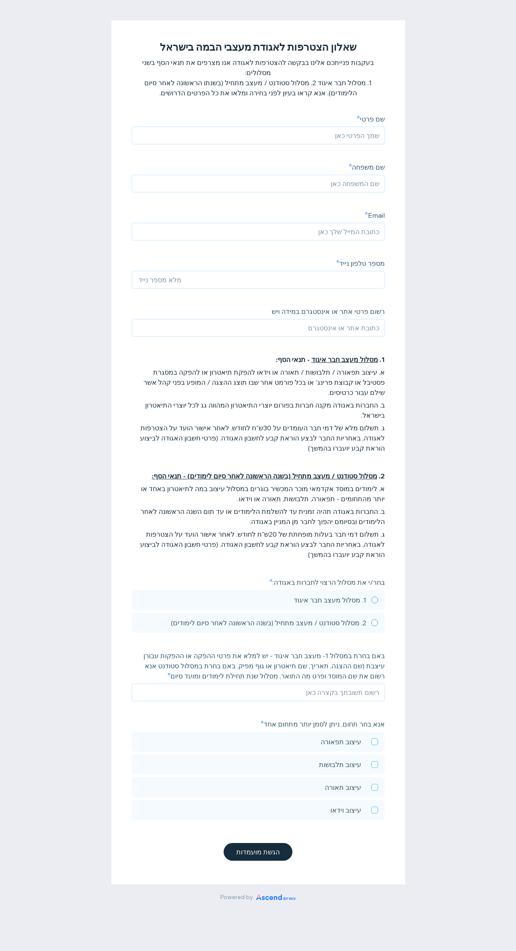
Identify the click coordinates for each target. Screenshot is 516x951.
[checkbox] (258, 743)
